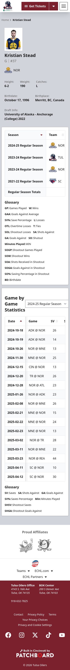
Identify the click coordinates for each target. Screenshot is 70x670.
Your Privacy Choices (35, 619)
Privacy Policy (36, 614)
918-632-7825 (19, 601)
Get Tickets (35, 6)
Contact (18, 614)
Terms (52, 614)
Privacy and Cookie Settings (35, 625)
